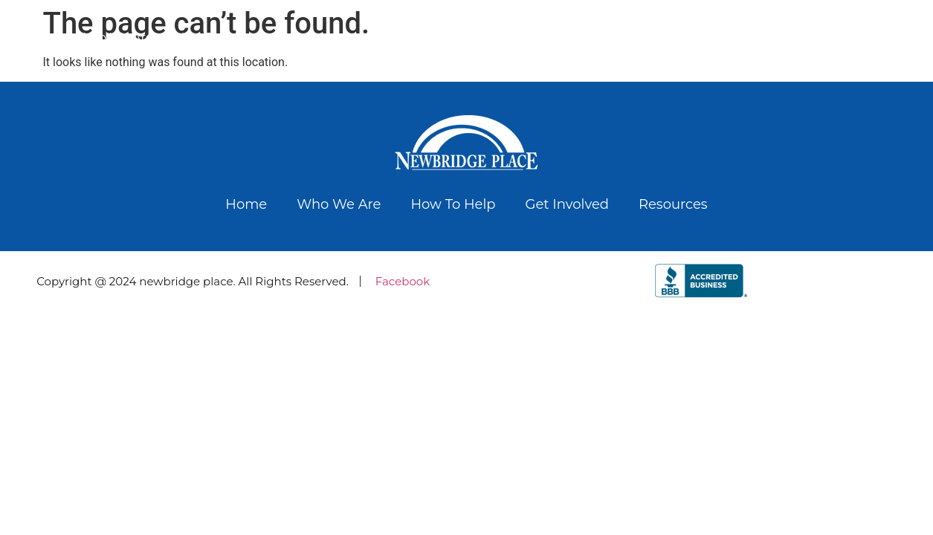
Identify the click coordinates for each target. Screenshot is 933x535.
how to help (212, 37)
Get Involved (794, 37)
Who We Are (115, 37)
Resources (883, 37)
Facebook (402, 281)
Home (37, 37)
